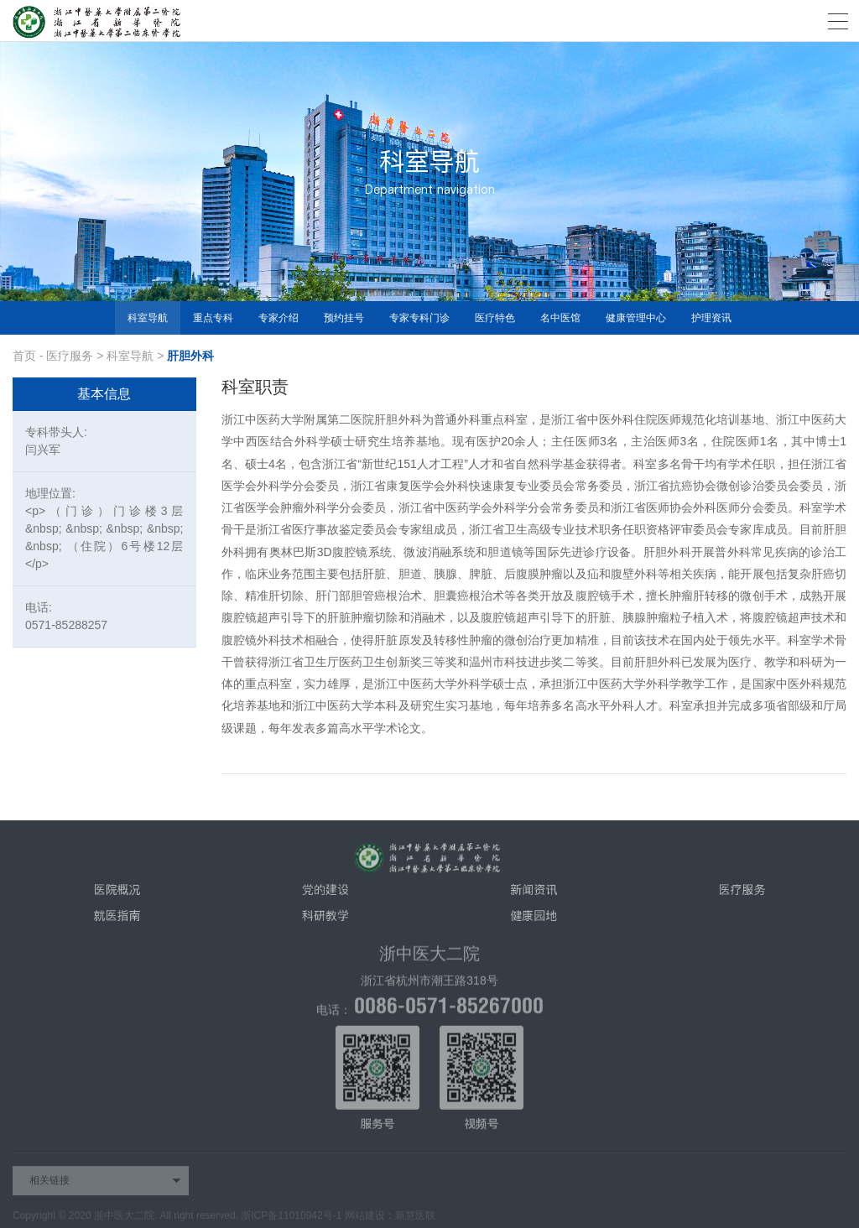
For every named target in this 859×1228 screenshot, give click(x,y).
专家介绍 (278, 318)
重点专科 (213, 318)
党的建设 (325, 895)
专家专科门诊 (419, 318)
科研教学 (325, 921)
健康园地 (533, 921)
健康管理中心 (636, 318)
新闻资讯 (533, 895)
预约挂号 (344, 318)
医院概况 (116, 895)
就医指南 (116, 921)
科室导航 (148, 318)
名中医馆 (560, 318)
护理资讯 (711, 318)
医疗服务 (69, 355)
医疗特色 (495, 318)
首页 (24, 355)
